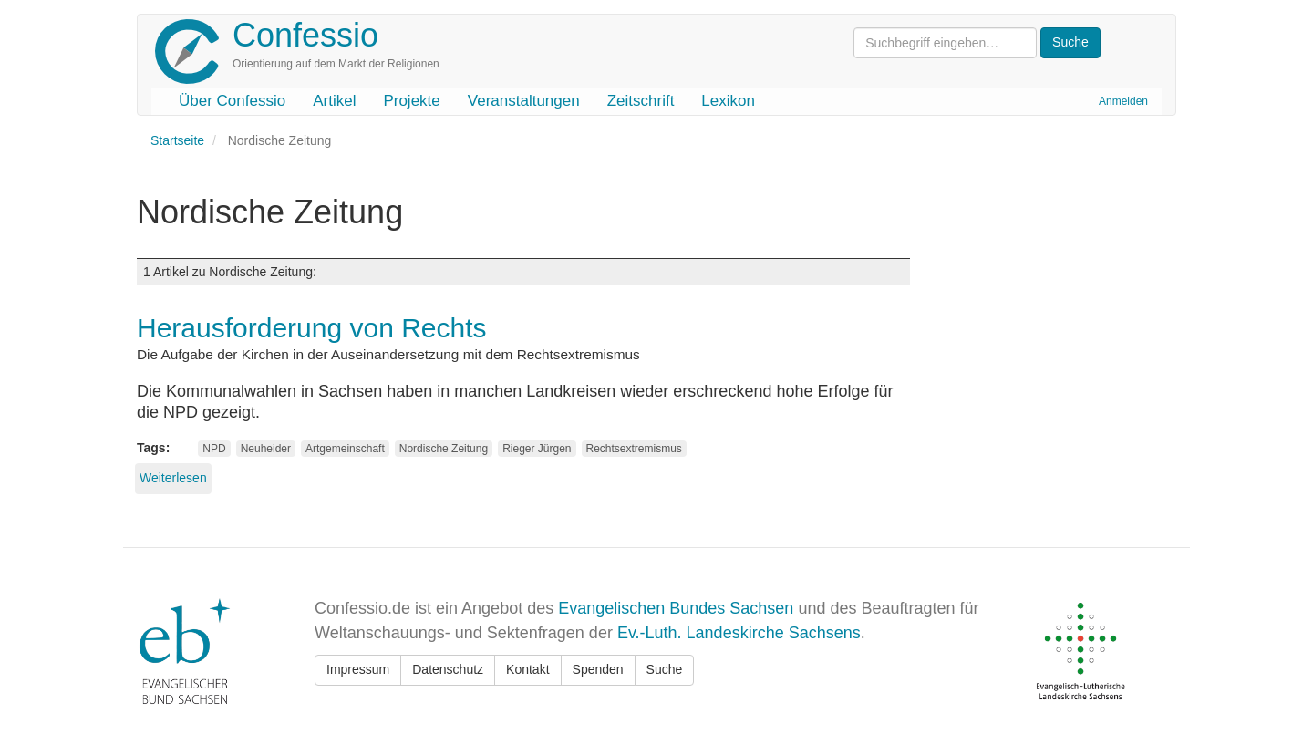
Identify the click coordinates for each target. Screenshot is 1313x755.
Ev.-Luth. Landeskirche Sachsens (739, 633)
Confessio (305, 35)
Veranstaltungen (524, 100)
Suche (664, 669)
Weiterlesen (173, 478)
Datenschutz (447, 669)
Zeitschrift (641, 100)
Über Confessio (232, 100)
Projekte (411, 100)
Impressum (357, 669)
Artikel (334, 100)
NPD (213, 448)
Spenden (598, 669)
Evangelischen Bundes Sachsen (675, 608)
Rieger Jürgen (536, 448)
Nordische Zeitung (443, 448)
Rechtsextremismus (634, 448)
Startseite (177, 140)
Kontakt (527, 669)
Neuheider (266, 448)
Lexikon (728, 100)
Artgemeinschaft (345, 448)
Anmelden (1123, 101)
